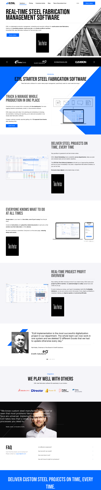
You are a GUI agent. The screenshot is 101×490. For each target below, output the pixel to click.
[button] (7, 62)
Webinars (86, 474)
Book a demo (60, 467)
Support (86, 467)
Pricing (30, 3)
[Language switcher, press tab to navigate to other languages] (79, 3)
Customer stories (39, 3)
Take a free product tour (57, 3)
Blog (47, 3)
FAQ (72, 472)
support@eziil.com (21, 406)
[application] (25, 3)
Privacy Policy (88, 469)
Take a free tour (61, 469)
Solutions (22, 3)
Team (72, 467)
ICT (71, 474)
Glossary (86, 472)
